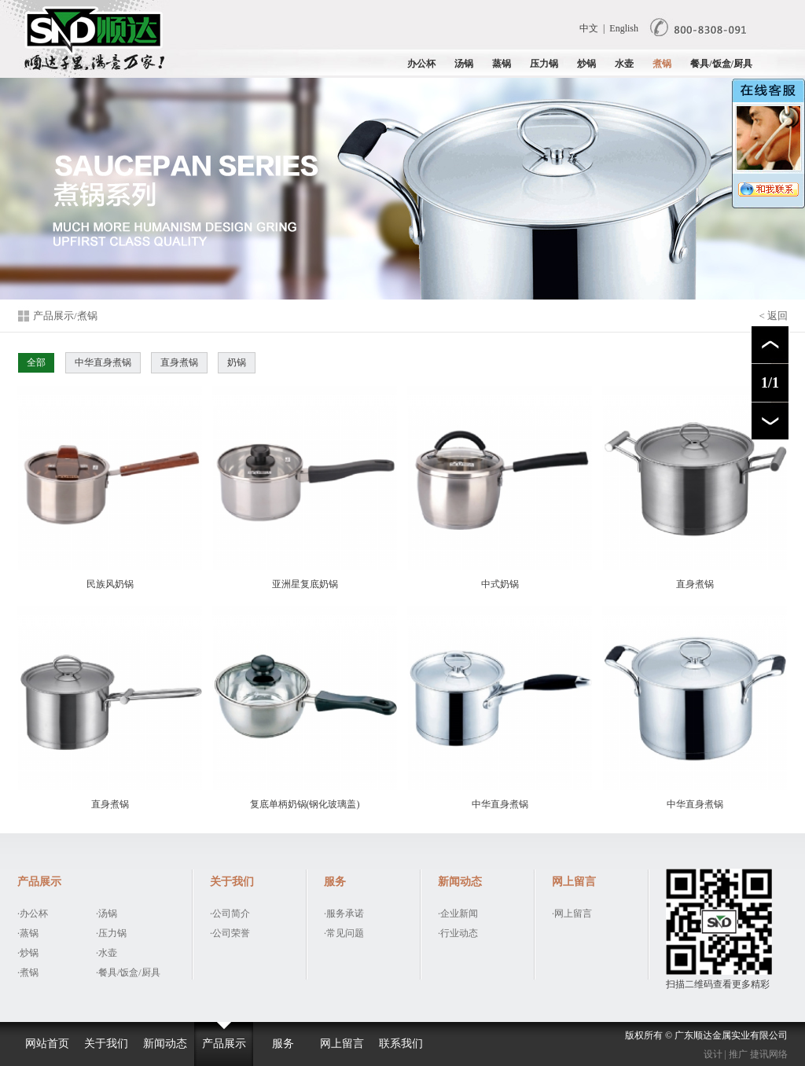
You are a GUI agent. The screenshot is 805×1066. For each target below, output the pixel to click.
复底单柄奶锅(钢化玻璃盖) (304, 707)
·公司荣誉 (230, 933)
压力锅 (544, 63)
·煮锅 (28, 972)
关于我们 (106, 1043)
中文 (588, 28)
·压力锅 (111, 933)
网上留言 (342, 1043)
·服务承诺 (344, 913)
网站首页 (47, 1043)
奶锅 (236, 362)
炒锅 (586, 63)
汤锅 (463, 63)
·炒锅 (28, 952)
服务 (283, 1043)
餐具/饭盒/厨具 (721, 63)
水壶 (624, 63)
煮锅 (661, 63)
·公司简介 (230, 913)
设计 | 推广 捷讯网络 (746, 1054)
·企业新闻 (458, 913)
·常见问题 (344, 933)
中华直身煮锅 (103, 362)
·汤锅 (106, 913)
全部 (36, 362)
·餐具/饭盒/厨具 (128, 972)
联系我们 (401, 1043)
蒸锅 (501, 63)
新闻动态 (165, 1043)
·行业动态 (458, 933)
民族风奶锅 (109, 487)
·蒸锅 (28, 933)
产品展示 (224, 1043)
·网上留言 (572, 913)
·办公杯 (32, 913)
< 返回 (773, 316)
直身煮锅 (179, 362)
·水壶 (106, 952)
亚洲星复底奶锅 (304, 487)
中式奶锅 (499, 487)
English (623, 28)
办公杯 (421, 63)
